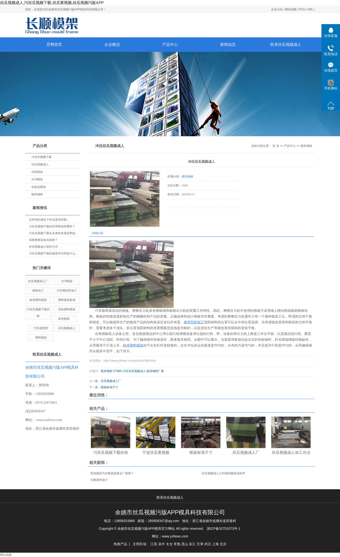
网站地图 (291, 9)
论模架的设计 (99, 480)
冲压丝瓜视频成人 (134, 371)
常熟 (177, 544)
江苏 (153, 544)
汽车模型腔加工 (67, 290)
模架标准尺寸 (109, 387)
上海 (215, 544)
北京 (223, 544)
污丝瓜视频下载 (41, 157)
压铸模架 (37, 172)
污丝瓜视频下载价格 (110, 452)
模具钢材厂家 (155, 371)
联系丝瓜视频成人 (285, 44)
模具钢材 (37, 194)
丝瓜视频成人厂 (38, 281)
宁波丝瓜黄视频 (155, 452)
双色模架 (64, 318)
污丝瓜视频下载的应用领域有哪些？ (52, 226)
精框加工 (38, 290)
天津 (200, 544)
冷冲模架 (37, 179)
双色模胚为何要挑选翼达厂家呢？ (112, 473)
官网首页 (54, 44)
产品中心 (170, 44)
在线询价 (180, 214)
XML (310, 9)
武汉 (207, 544)
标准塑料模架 (38, 300)
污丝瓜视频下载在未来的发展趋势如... (53, 233)
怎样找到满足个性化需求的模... (49, 219)
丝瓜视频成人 (40, 164)
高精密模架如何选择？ (43, 240)
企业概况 (112, 44)
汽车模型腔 (41, 328)
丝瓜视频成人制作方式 (43, 246)
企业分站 (277, 9)
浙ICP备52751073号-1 (223, 528)
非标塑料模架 (66, 309)
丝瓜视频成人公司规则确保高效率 (223, 473)
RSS (302, 9)
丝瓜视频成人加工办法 (291, 452)
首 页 (275, 146)
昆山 (184, 544)
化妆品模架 (38, 187)
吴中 (161, 544)
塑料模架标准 (66, 300)
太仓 (169, 544)
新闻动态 (228, 44)
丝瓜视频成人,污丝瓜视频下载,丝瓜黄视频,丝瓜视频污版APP (52, 3)
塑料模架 (41, 337)
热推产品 (120, 544)
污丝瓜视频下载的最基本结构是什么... (53, 253)
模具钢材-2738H (111, 371)
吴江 (192, 544)
